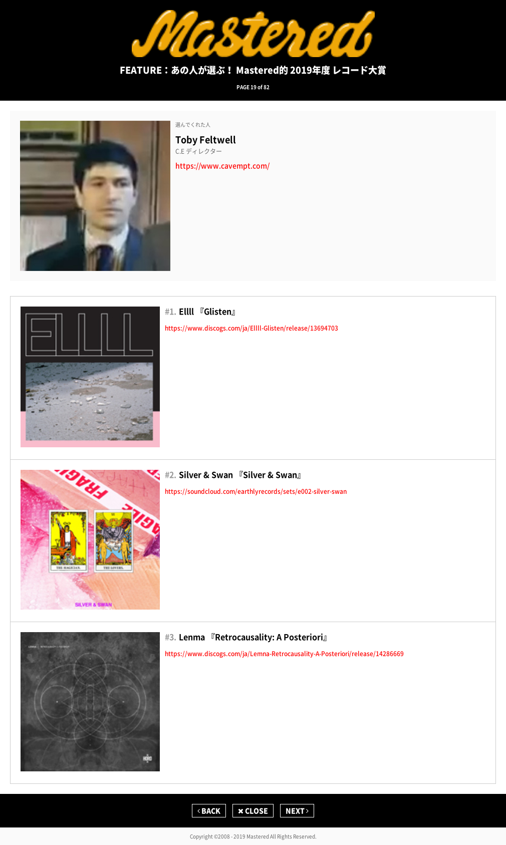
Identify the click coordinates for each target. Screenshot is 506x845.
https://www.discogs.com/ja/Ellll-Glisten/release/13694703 (251, 328)
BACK (208, 810)
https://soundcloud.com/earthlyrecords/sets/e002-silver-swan (256, 491)
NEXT (297, 810)
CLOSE (253, 810)
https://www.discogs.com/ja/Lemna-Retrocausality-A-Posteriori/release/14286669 (284, 653)
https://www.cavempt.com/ (222, 165)
